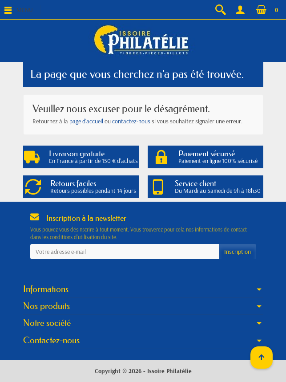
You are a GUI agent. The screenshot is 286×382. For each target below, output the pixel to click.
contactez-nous (131, 121)
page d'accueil (86, 121)
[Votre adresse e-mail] (124, 251)
